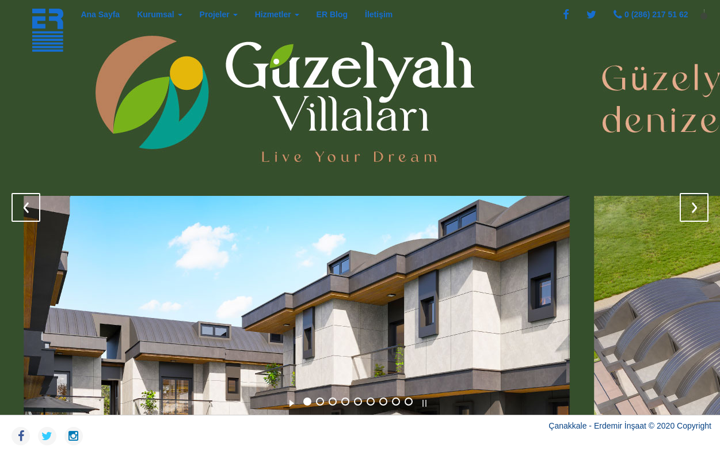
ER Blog (332, 14)
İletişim (379, 14)
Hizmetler (277, 14)
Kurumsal (159, 14)
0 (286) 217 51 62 (651, 14)
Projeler (219, 14)
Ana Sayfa (100, 14)
